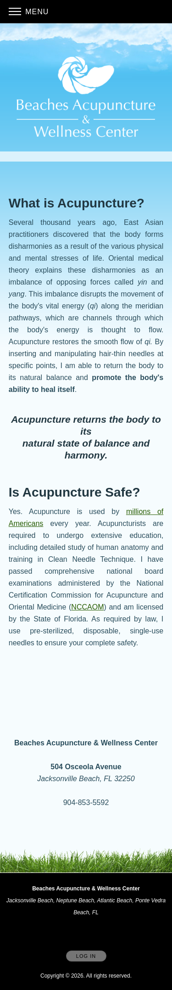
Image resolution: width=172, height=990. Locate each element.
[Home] (86, 96)
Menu (29, 12)
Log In (86, 956)
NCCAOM (87, 607)
